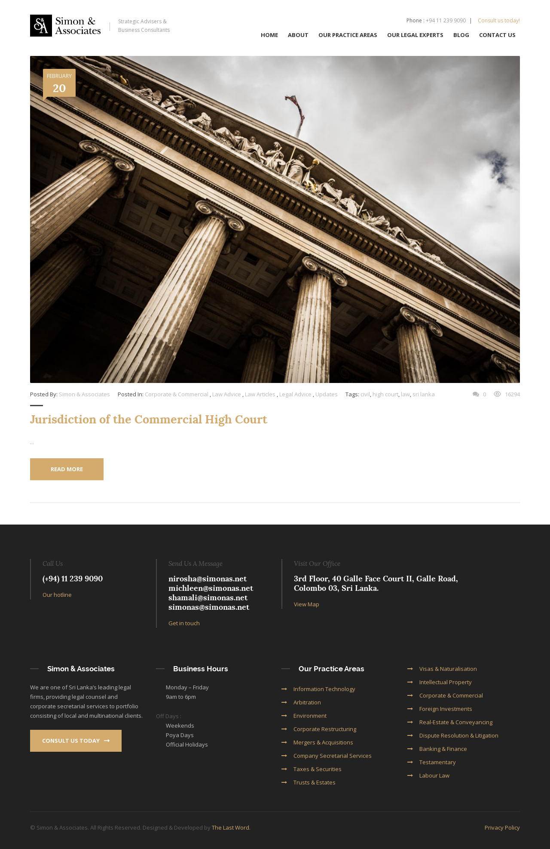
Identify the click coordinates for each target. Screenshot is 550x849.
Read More (67, 469)
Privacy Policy (502, 827)
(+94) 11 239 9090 (73, 578)
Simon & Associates (84, 394)
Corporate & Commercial (176, 394)
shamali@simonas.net (208, 597)
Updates (326, 394)
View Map (306, 604)
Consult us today (76, 740)
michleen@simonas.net (210, 588)
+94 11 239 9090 (446, 20)
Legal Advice (295, 394)
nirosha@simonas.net (207, 578)
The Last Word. (231, 827)
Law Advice (226, 394)
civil (365, 394)
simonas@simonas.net (208, 606)
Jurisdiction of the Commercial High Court (148, 419)
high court (385, 394)
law (405, 394)
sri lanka (423, 394)
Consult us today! (499, 20)
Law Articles (260, 394)
